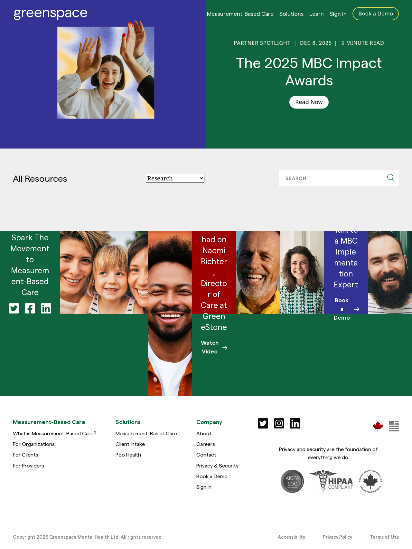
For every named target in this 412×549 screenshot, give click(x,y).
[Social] (263, 423)
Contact (206, 454)
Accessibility (291, 537)
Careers (205, 444)
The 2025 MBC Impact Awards (309, 70)
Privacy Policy (337, 537)
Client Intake (130, 444)
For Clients (25, 454)
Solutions (291, 15)
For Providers (28, 465)
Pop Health (128, 454)
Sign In (338, 15)
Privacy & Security (217, 465)
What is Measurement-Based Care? (54, 433)
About (203, 433)
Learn (316, 15)
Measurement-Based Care (240, 15)
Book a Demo (212, 476)
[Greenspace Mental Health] (378, 426)
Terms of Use (384, 537)
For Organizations (34, 444)
